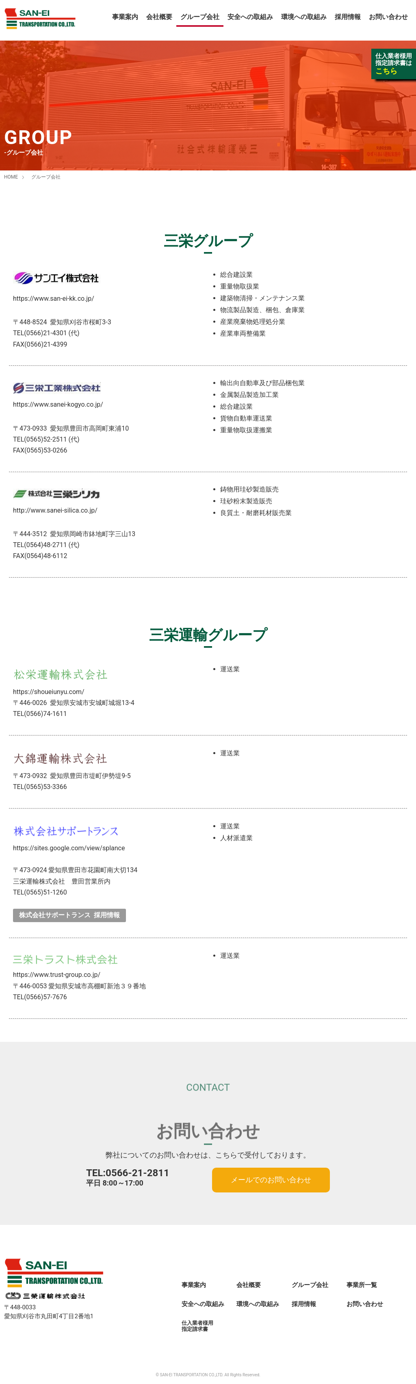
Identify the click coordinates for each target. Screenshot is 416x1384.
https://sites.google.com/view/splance (69, 848)
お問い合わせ (388, 17)
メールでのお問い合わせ (271, 1179)
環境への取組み (304, 17)
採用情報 (348, 17)
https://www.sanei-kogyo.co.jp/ (58, 404)
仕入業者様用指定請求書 (197, 1326)
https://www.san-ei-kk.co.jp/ (53, 298)
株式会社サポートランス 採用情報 (69, 915)
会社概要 (159, 17)
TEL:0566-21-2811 (127, 1173)
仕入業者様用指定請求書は (393, 63)
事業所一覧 (362, 1285)
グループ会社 (199, 17)
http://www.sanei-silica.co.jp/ (55, 510)
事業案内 (125, 17)
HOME (11, 177)
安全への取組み (250, 17)
